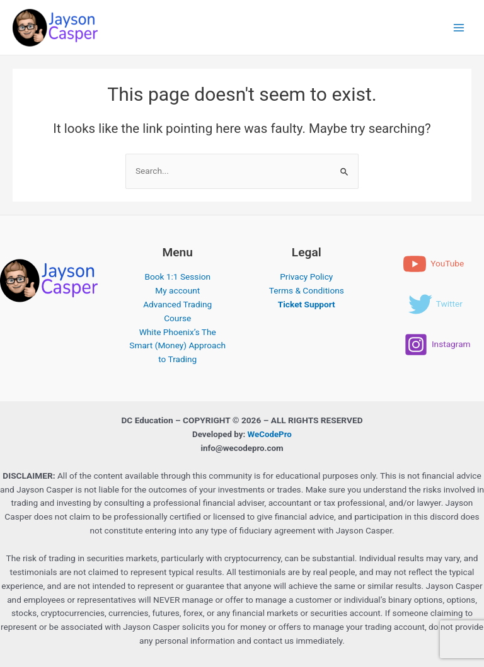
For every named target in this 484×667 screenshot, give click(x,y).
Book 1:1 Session (177, 276)
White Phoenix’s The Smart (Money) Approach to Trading (177, 346)
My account (177, 290)
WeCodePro (270, 434)
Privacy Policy (306, 276)
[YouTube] (433, 264)
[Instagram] (437, 344)
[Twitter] (435, 304)
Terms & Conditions (306, 290)
